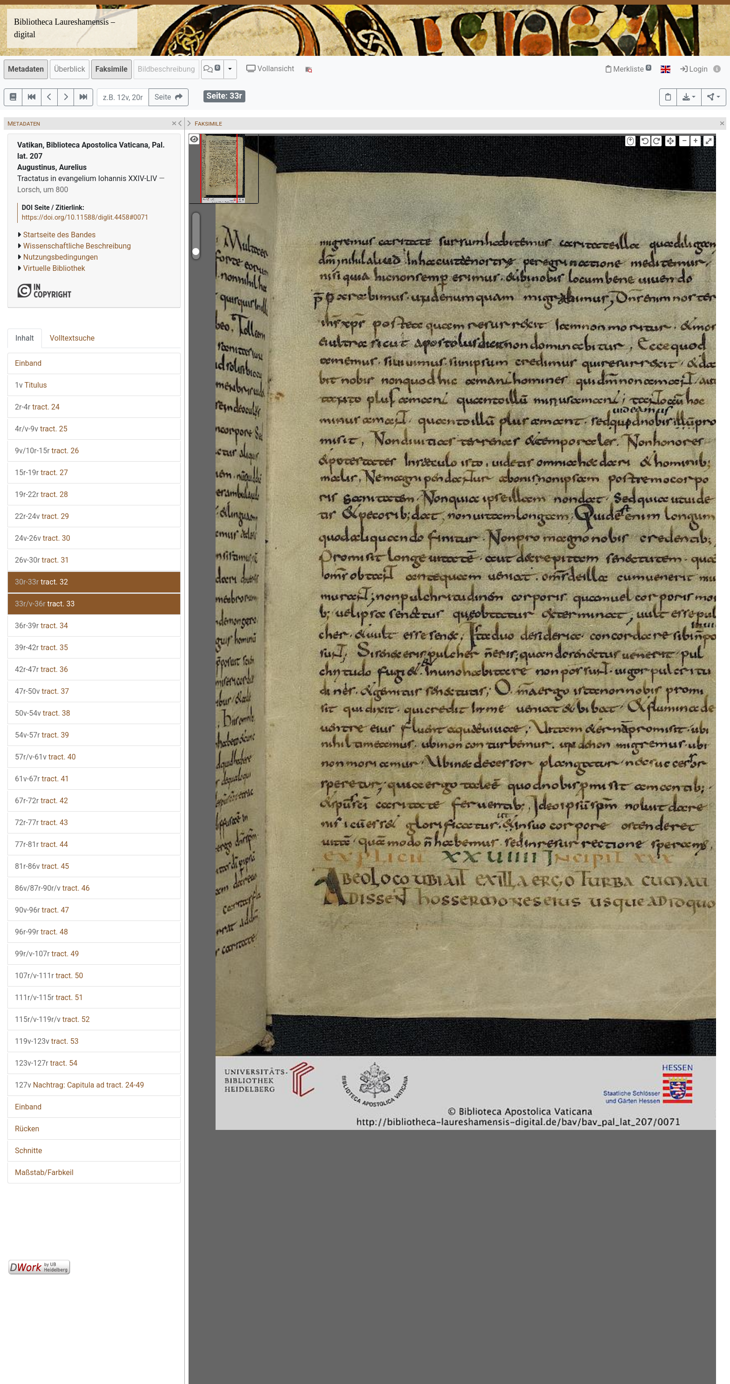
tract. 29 (42, 516)
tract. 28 (41, 494)
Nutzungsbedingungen (60, 257)
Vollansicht (270, 68)
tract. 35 (41, 647)
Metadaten (26, 69)
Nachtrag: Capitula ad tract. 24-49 (79, 1085)
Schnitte (28, 1150)
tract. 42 (41, 800)
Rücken (27, 1128)
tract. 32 (41, 582)
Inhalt (24, 338)
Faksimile (111, 69)
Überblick (69, 69)
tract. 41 (42, 778)
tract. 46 (52, 888)
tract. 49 (47, 953)
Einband (28, 363)
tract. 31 (42, 560)
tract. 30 (42, 538)
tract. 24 (37, 407)
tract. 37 (42, 691)
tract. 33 (44, 603)
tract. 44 (41, 844)
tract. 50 (49, 975)
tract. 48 (41, 931)
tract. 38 (42, 713)
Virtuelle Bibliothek (54, 268)
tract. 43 (41, 822)
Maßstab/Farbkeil (44, 1172)
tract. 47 (42, 910)
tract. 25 (41, 428)
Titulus (31, 385)
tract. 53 (47, 1041)
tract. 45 (42, 866)
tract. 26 (47, 450)
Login (694, 69)
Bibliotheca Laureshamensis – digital (64, 28)
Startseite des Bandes (59, 234)
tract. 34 (41, 625)
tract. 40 (45, 756)
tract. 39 (42, 735)
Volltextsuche (72, 338)
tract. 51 (49, 997)
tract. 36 (41, 669)
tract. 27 (41, 472)
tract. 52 (52, 1019)
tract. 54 (46, 1063)
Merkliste (628, 69)
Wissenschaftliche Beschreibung (77, 246)
